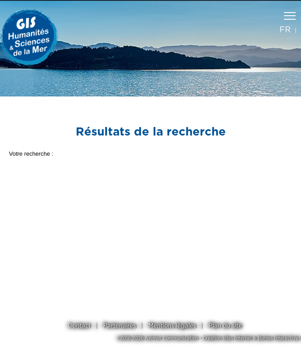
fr (285, 30)
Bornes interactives (279, 338)
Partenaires (119, 326)
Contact (79, 326)
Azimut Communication (171, 338)
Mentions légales (172, 326)
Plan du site (225, 326)
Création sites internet (227, 338)
